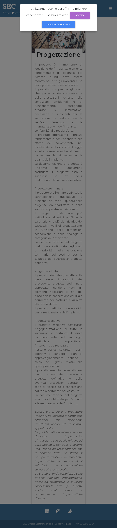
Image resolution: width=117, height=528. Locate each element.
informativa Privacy (58, 24)
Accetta (80, 15)
